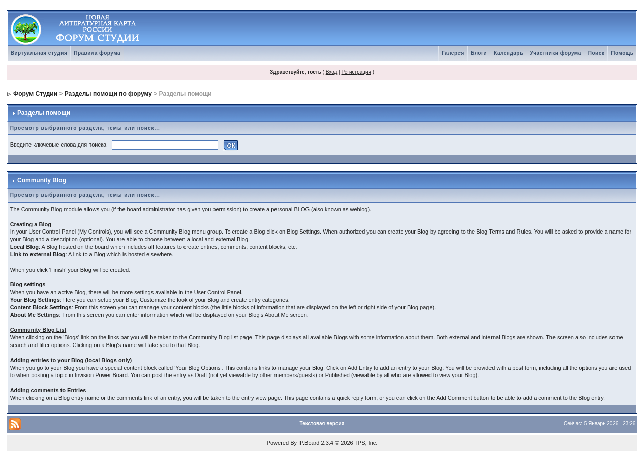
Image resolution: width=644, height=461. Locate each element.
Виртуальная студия (39, 53)
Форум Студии (35, 93)
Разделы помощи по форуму (108, 93)
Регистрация (356, 72)
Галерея (453, 53)
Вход (332, 72)
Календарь (508, 53)
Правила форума (97, 53)
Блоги (479, 53)
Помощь (622, 53)
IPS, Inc (366, 443)
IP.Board (308, 443)
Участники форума (555, 53)
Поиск (596, 53)
